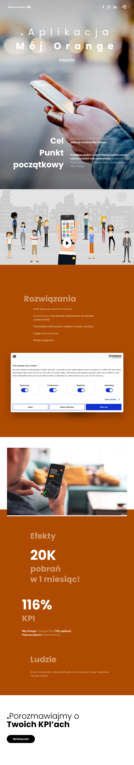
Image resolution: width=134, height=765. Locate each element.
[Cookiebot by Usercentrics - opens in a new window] (110, 356)
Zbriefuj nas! (21, 739)
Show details (110, 399)
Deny (30, 407)
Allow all (103, 407)
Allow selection (67, 407)
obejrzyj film (67, 60)
